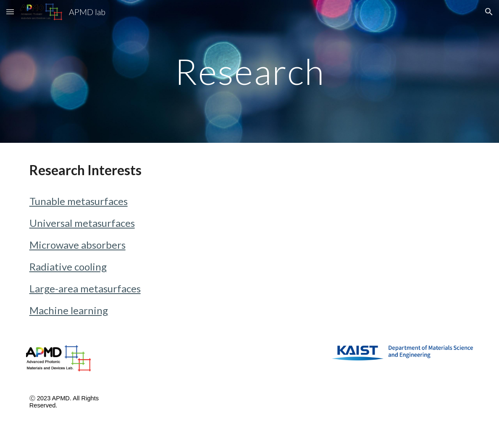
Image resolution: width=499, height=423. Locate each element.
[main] (249, 71)
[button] (10, 11)
